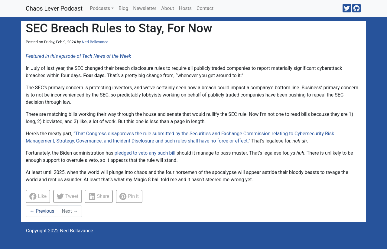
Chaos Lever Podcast (54, 8)
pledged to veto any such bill (145, 153)
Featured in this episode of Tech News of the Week (78, 56)
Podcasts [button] (100, 8)
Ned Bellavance (95, 42)
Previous (42, 211)
